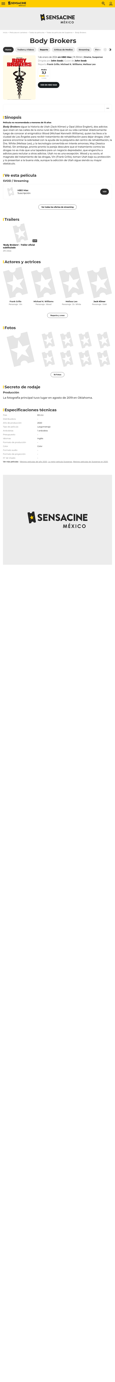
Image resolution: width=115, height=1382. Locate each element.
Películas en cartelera (18, 32)
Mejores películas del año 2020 (33, 462)
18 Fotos (57, 374)
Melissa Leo (71, 301)
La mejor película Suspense (60, 462)
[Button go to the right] (110, 49)
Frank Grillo (15, 301)
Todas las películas (36, 32)
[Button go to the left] (105, 49)
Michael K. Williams (43, 301)
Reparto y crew (57, 315)
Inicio (5, 32)
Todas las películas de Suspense (59, 32)
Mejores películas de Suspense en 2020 (90, 462)
